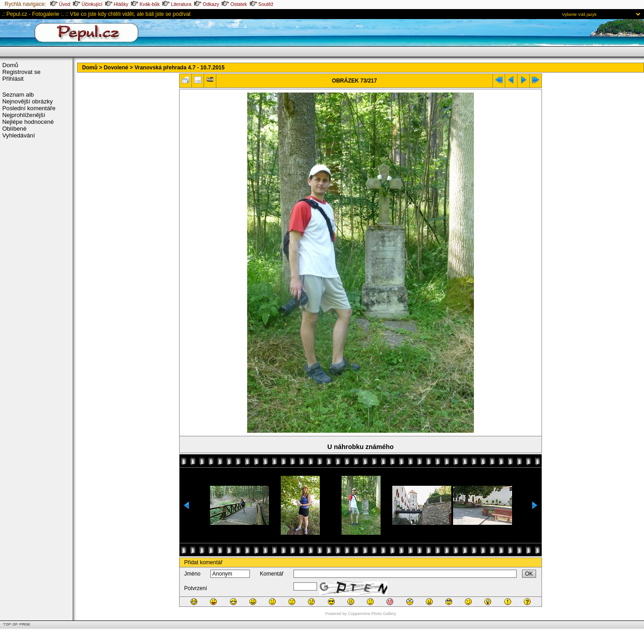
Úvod (60, 4)
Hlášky (116, 4)
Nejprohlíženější (23, 115)
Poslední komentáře (28, 108)
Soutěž (261, 4)
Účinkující (87, 4)
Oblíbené (14, 128)
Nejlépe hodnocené (28, 121)
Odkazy (206, 4)
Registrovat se (21, 71)
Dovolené (116, 67)
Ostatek (234, 4)
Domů (10, 65)
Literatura (176, 4)
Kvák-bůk (145, 4)
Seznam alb (18, 94)
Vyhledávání (18, 135)
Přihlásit (13, 78)
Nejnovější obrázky (27, 101)
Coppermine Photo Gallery (372, 613)
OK (529, 574)
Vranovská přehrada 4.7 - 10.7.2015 (179, 67)
